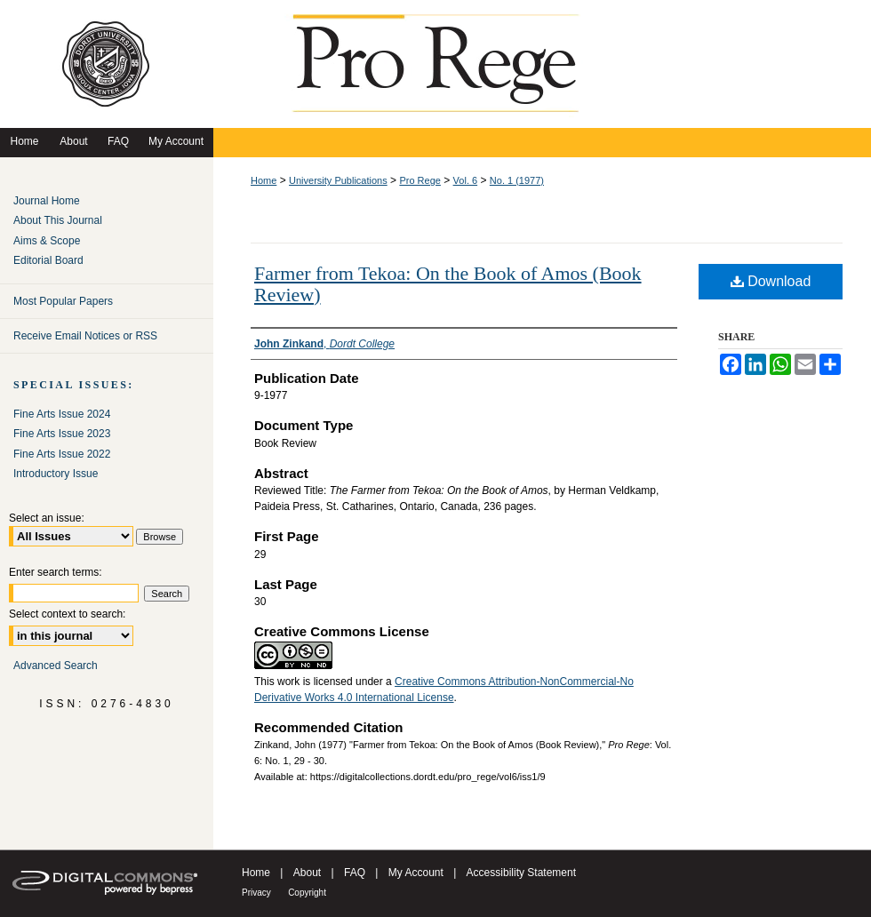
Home (263, 180)
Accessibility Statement (521, 872)
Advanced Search (55, 665)
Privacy (256, 892)
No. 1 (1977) (517, 180)
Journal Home (46, 201)
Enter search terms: (55, 572)
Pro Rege (419, 180)
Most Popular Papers (63, 301)
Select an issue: (46, 518)
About (307, 872)
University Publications (338, 180)
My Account (415, 872)
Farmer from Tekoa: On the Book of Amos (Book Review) (448, 284)
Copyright (307, 892)
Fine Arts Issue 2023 (61, 433)
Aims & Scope (46, 241)
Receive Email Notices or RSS (85, 336)
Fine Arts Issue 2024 (61, 414)
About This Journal (57, 220)
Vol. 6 (465, 180)
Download (771, 281)
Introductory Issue (55, 473)
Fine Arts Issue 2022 (61, 454)
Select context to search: (67, 614)
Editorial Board (48, 260)
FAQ (354, 872)
